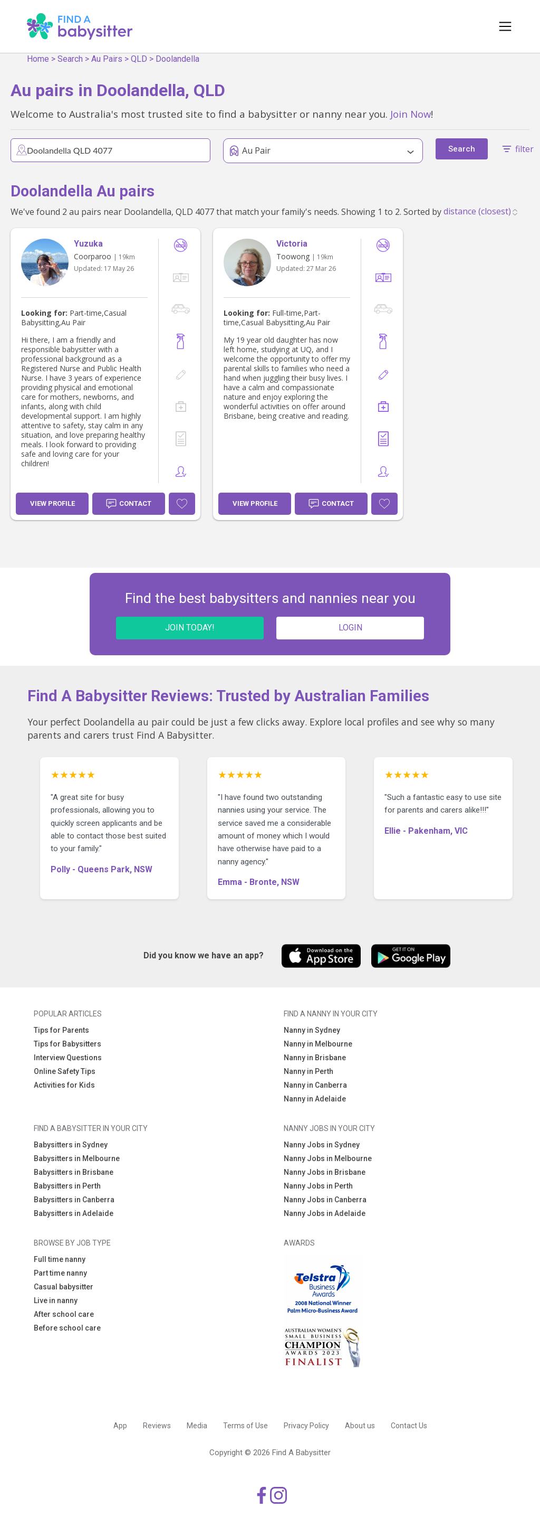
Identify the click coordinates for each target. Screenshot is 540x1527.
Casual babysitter (63, 1287)
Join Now (410, 113)
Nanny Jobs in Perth (318, 1186)
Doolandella (177, 59)
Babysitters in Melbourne (77, 1158)
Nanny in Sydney (312, 1030)
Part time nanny (60, 1273)
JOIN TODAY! (190, 628)
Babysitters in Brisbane (73, 1172)
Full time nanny (59, 1259)
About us (360, 1425)
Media (197, 1425)
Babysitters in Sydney (71, 1144)
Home (38, 59)
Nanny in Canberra (315, 1085)
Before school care (67, 1328)
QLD (139, 59)
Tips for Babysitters (67, 1044)
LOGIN (350, 628)
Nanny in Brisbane (315, 1057)
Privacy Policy (306, 1425)
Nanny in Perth (308, 1071)
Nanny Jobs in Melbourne (328, 1158)
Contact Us (409, 1425)
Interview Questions (68, 1057)
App (120, 1425)
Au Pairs (106, 59)
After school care (64, 1314)
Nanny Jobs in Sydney (322, 1144)
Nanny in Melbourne (318, 1044)
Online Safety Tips (64, 1071)
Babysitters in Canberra (74, 1199)
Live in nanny (56, 1300)
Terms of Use (245, 1425)
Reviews (157, 1425)
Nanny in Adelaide (315, 1099)
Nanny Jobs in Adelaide (324, 1213)
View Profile (52, 503)
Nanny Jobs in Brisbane (324, 1172)
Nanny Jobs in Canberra (325, 1199)
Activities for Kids (64, 1085)
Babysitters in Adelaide (73, 1213)
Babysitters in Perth (67, 1186)
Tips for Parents (61, 1030)
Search (70, 59)
